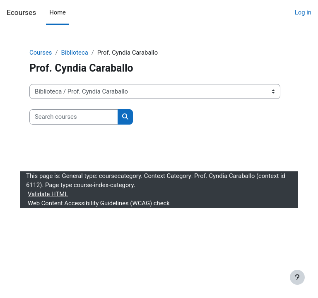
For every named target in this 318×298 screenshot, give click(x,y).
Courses (40, 52)
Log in (303, 12)
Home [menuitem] (57, 12)
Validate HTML (48, 194)
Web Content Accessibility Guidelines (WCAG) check (99, 203)
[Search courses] (73, 116)
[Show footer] (297, 277)
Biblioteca (74, 52)
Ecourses (21, 12)
